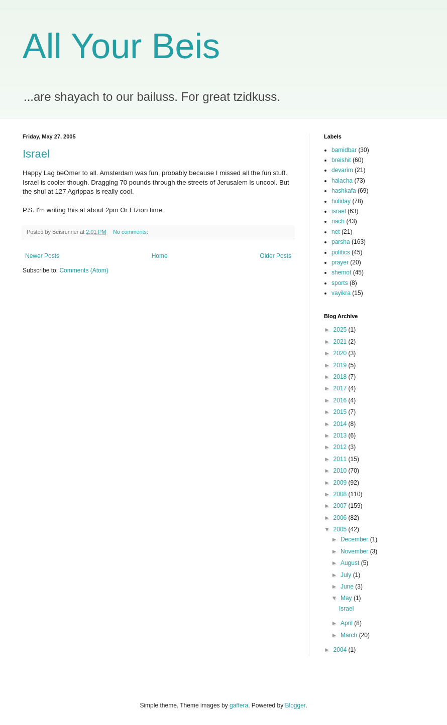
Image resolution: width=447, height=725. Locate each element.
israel (338, 211)
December (355, 539)
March (350, 635)
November (355, 551)
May (347, 598)
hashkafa (343, 190)
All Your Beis (121, 46)
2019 (341, 365)
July (347, 574)
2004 (341, 649)
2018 (341, 376)
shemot (341, 272)
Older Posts (275, 255)
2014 (341, 423)
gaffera (239, 705)
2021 (341, 341)
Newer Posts (42, 255)
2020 (341, 353)
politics (340, 252)
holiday (341, 201)
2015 (341, 411)
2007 (341, 505)
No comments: (130, 232)
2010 (341, 470)
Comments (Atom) (83, 270)
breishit (341, 160)
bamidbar (344, 150)
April (347, 623)
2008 (341, 494)
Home (160, 255)
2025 (341, 329)
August (351, 562)
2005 (341, 529)
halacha (342, 180)
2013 (341, 435)
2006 (341, 517)
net (335, 231)
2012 (341, 447)
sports (339, 282)
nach (338, 221)
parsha (340, 241)
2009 (341, 482)
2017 (341, 388)
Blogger (295, 705)
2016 (341, 400)
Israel (36, 154)
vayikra (341, 293)
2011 (341, 459)
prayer (340, 262)
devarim (342, 170)
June (348, 586)
